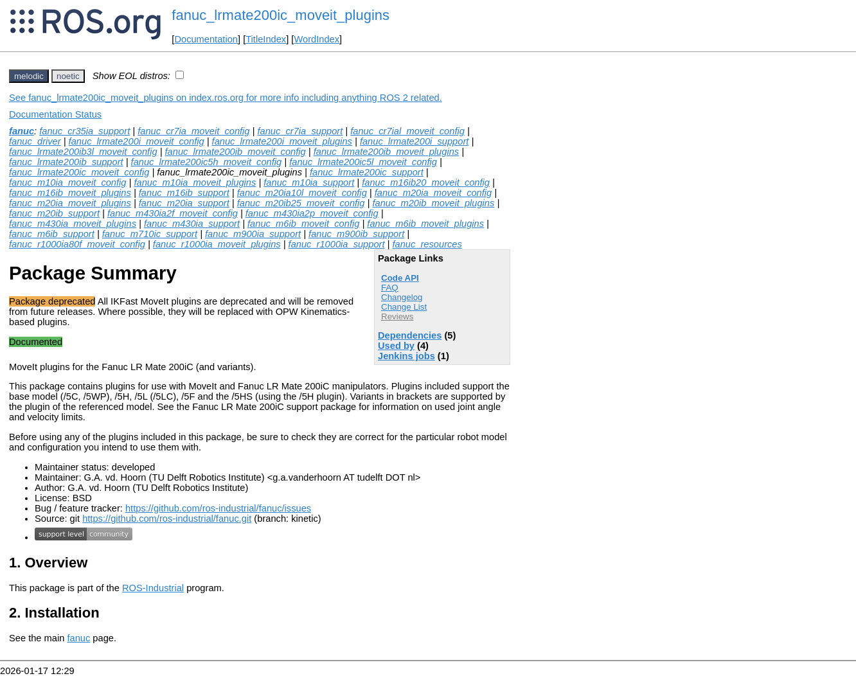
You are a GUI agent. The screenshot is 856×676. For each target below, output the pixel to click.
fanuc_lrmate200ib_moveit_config (235, 152)
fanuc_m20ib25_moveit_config (301, 203)
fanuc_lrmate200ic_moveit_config (79, 172)
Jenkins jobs (406, 356)
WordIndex (316, 39)
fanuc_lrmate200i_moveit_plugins (282, 141)
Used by (396, 346)
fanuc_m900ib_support (356, 234)
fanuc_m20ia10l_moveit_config (302, 193)
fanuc (21, 131)
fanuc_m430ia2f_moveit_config (172, 213)
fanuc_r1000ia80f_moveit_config (77, 244)
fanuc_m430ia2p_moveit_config (312, 213)
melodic (29, 76)
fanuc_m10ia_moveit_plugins (195, 182)
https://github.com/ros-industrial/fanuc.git (166, 518)
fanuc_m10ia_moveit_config (68, 182)
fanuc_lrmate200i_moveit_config (136, 141)
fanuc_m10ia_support (308, 182)
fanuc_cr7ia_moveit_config (193, 131)
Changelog (401, 297)
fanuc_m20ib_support (54, 213)
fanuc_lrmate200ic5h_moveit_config (206, 162)
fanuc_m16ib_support (184, 193)
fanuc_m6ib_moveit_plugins (425, 223)
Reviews (397, 316)
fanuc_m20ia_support (184, 203)
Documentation (206, 39)
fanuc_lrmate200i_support (414, 141)
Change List (404, 307)
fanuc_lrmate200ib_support (66, 162)
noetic (68, 76)
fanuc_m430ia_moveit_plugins (72, 223)
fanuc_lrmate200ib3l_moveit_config (83, 152)
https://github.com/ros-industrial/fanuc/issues (218, 508)
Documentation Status (55, 114)
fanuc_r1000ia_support (337, 244)
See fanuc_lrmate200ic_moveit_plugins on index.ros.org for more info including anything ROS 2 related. (225, 98)
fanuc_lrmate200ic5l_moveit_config (363, 162)
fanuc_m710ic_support (149, 234)
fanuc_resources (426, 244)
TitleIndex (265, 39)
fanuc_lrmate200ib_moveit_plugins (386, 152)
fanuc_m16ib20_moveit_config (426, 182)
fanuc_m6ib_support (51, 234)
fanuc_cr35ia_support (84, 131)
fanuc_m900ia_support (253, 234)
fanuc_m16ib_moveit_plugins (70, 193)
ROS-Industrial (153, 588)
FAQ (389, 287)
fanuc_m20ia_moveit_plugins (70, 203)
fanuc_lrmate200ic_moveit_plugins (280, 15)
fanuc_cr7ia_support (300, 131)
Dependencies (409, 335)
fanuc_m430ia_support (192, 223)
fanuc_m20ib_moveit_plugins (433, 203)
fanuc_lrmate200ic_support (367, 172)
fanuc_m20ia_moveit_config (433, 193)
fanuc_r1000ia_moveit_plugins (217, 244)
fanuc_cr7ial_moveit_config (407, 131)
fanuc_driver (35, 141)
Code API (400, 278)
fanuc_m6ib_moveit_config (303, 223)
